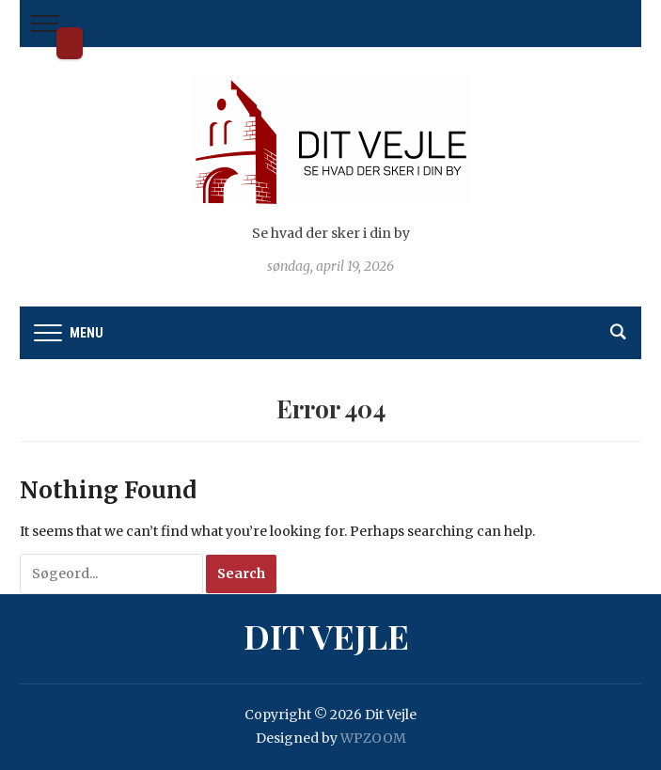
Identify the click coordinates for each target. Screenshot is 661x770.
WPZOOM (373, 738)
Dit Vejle (69, 43)
